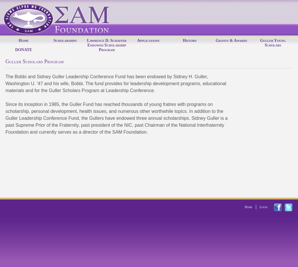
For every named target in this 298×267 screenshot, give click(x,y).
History (190, 40)
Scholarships (65, 40)
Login (263, 207)
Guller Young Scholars (273, 42)
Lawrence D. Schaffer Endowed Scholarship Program (106, 45)
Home (24, 40)
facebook (281, 207)
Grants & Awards (231, 40)
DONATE (23, 50)
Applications (148, 40)
